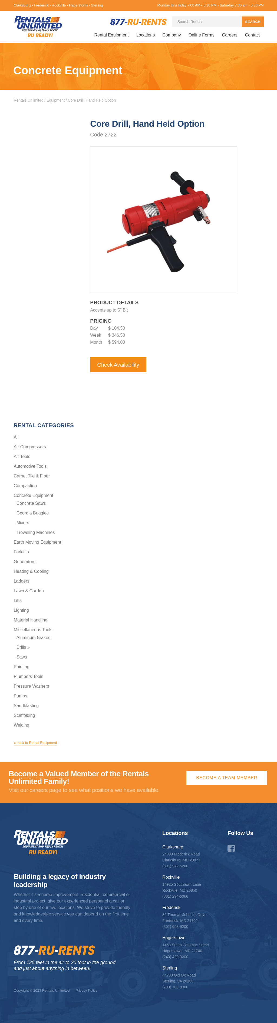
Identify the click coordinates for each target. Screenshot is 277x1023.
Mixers (23, 522)
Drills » (23, 647)
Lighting (21, 610)
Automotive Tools (30, 466)
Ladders (21, 581)
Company (171, 35)
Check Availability (118, 364)
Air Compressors (30, 446)
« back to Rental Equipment (35, 742)
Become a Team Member (226, 777)
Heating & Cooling (31, 571)
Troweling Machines (36, 532)
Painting (21, 666)
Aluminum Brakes (33, 637)
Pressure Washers (31, 686)
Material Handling (31, 619)
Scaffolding (24, 715)
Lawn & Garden (29, 590)
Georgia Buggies (33, 512)
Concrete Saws (31, 503)
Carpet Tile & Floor (32, 475)
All (16, 436)
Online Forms (202, 35)
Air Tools (22, 456)
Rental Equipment (111, 35)
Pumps (20, 695)
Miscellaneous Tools (33, 629)
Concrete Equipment (33, 495)
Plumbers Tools (28, 676)
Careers (230, 35)
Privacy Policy (86, 990)
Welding (21, 725)
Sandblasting (26, 705)
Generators (24, 561)
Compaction (25, 485)
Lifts (18, 600)
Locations (145, 35)
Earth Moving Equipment (37, 542)
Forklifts (21, 551)
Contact (252, 35)
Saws (22, 656)
